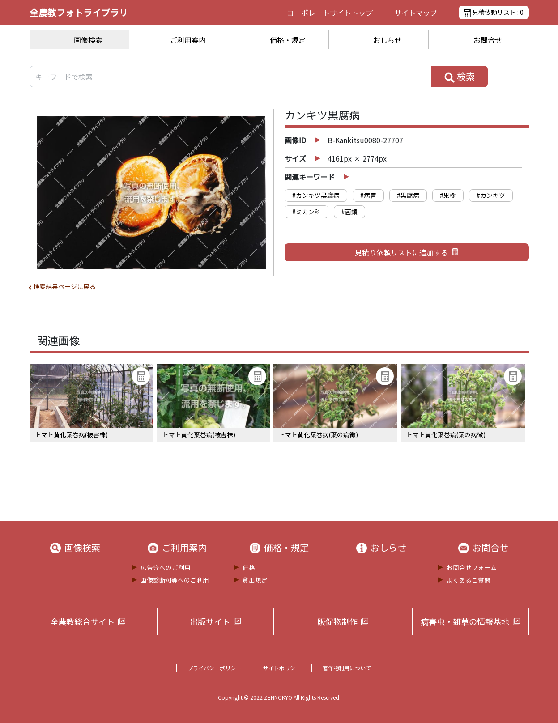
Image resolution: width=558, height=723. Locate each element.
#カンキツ (491, 195)
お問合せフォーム (472, 567)
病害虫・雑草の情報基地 (465, 621)
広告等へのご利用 (166, 567)
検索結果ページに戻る (64, 286)
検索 (459, 76)
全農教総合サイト (82, 621)
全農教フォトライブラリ (79, 12)
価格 (249, 567)
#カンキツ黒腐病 (316, 195)
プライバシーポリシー (214, 668)
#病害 (368, 195)
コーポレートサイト (330, 12)
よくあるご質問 (468, 579)
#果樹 (448, 195)
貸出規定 (255, 579)
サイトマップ (415, 12)
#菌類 (349, 211)
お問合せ (487, 39)
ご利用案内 (188, 39)
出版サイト (210, 621)
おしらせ (387, 39)
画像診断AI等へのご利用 (175, 579)
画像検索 (88, 39)
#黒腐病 (408, 195)
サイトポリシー (282, 668)
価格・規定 (288, 39)
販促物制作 (337, 621)
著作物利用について (347, 668)
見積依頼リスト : (493, 12)
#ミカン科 (306, 211)
